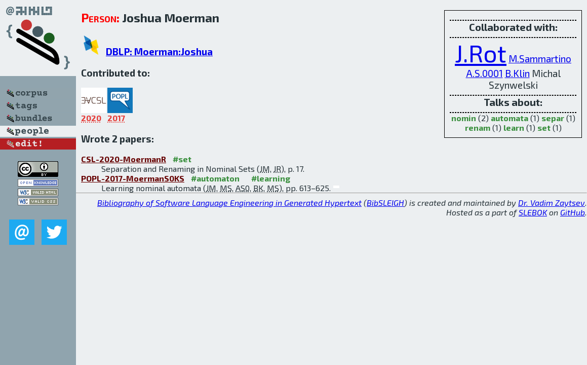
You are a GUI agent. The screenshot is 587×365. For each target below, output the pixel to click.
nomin (463, 118)
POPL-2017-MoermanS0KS (132, 178)
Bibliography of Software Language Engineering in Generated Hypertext (229, 202)
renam (477, 127)
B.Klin (517, 73)
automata (509, 118)
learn (513, 127)
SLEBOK (533, 212)
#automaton (215, 178)
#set (182, 159)
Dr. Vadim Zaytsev (551, 202)
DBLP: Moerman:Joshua (159, 51)
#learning (270, 178)
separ (552, 118)
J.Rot (480, 52)
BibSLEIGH (385, 202)
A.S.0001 (484, 73)
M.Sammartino (539, 58)
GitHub (572, 212)
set (544, 127)
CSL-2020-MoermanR (123, 159)
